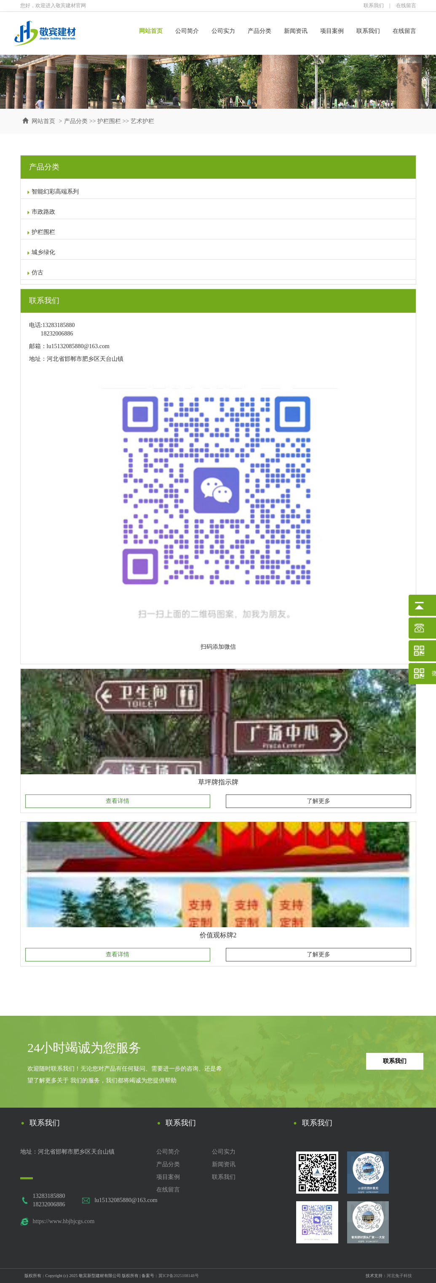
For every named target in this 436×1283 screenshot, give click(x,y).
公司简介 (187, 31)
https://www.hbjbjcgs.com (64, 1221)
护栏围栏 (109, 121)
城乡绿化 (41, 252)
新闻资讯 (296, 31)
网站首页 (151, 31)
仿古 (35, 272)
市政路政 (41, 212)
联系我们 (374, 5)
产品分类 (259, 31)
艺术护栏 (142, 121)
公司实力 (223, 31)
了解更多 (318, 801)
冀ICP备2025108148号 (178, 1275)
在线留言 (406, 5)
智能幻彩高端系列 (52, 191)
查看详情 (117, 801)
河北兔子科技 (399, 1275)
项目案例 (332, 31)
